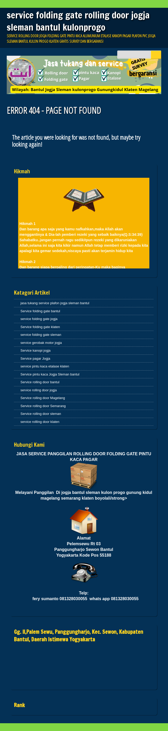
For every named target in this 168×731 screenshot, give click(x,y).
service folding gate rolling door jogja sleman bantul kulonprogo (78, 21)
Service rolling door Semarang (43, 406)
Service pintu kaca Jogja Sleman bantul (49, 374)
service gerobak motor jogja (41, 343)
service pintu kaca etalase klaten (44, 366)
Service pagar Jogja (35, 358)
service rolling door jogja (38, 390)
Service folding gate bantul (40, 311)
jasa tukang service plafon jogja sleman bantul (54, 303)
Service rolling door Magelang (42, 398)
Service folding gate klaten (40, 327)
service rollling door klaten (39, 422)
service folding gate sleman (40, 335)
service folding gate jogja (38, 319)
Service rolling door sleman (40, 414)
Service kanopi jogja (35, 350)
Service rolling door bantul (39, 382)
